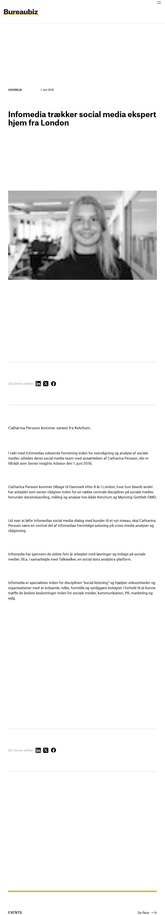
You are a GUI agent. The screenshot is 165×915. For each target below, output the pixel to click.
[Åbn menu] (159, 2)
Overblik (15, 89)
